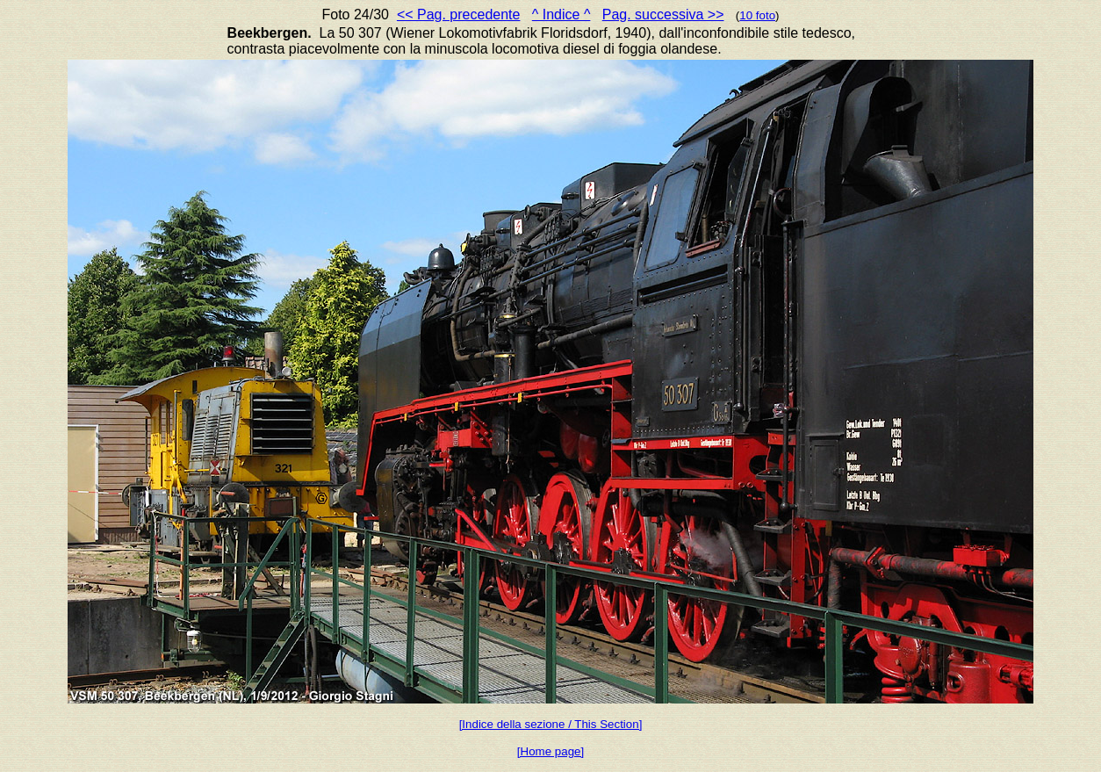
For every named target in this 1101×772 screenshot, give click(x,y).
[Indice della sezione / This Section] (551, 724)
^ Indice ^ (561, 14)
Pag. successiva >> (663, 14)
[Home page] (550, 751)
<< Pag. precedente (459, 14)
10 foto (757, 15)
